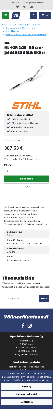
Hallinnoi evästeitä (26, 394)
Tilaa (44, 298)
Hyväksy (26, 386)
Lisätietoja (26, 402)
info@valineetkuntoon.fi (35, 3)
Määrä (7, 164)
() (44, 15)
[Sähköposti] (22, 298)
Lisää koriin (26, 178)
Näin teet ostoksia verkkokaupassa (26, 366)
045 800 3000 (16, 3)
